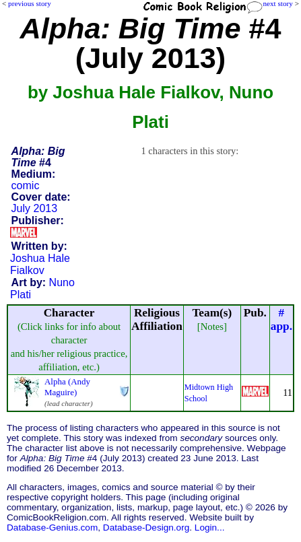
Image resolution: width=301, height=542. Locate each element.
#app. (281, 319)
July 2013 (34, 208)
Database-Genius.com (52, 527)
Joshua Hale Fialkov (40, 264)
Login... (210, 527)
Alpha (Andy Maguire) (67, 386)
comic (25, 185)
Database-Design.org (146, 527)
